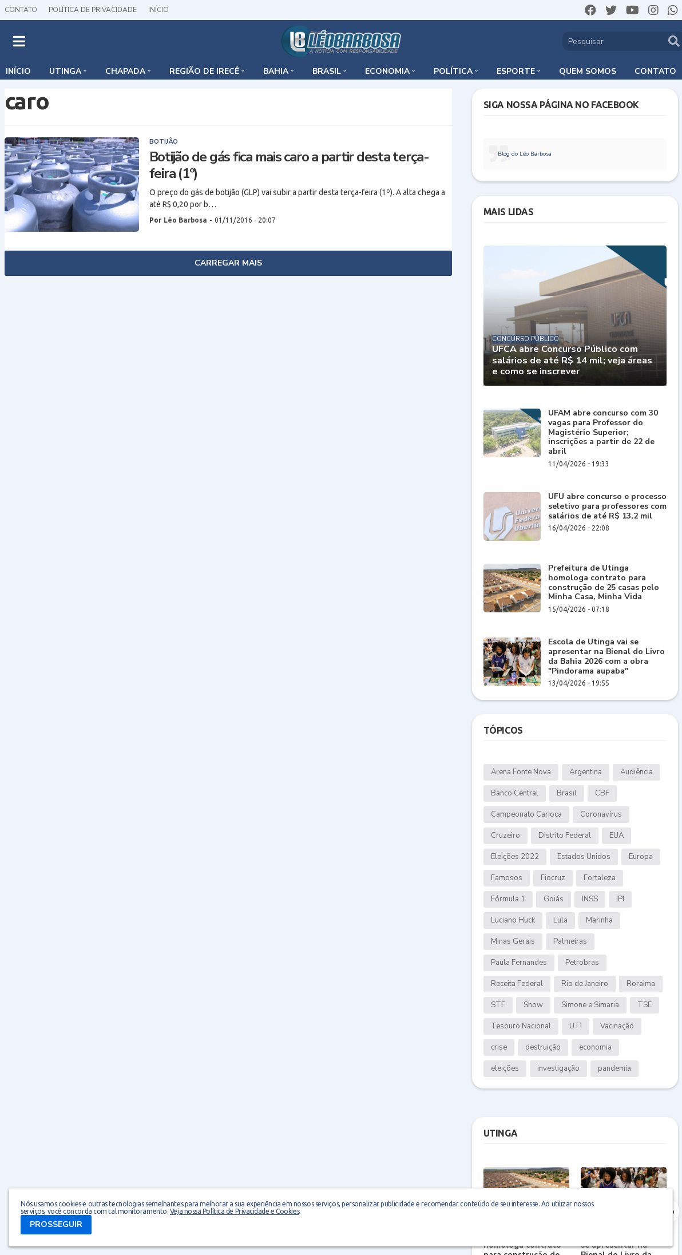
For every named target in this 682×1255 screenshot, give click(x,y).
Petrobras (582, 962)
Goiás (554, 899)
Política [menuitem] (453, 71)
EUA (616, 835)
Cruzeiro (505, 835)
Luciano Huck (513, 920)
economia (595, 1047)
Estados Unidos (583, 857)
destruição (543, 1047)
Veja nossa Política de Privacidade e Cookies (234, 1211)
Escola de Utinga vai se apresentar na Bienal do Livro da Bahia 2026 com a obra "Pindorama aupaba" (606, 657)
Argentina (585, 772)
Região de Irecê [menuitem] (204, 71)
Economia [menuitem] (387, 71)
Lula (560, 920)
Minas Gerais (513, 941)
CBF (602, 793)
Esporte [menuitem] (516, 71)
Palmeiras (570, 941)
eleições (505, 1068)
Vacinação (617, 1026)
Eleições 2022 (515, 857)
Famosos (506, 878)
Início (158, 9)
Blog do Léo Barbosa (525, 154)
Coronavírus (601, 814)
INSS (590, 899)
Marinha (599, 920)
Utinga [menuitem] (65, 71)
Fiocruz (553, 878)
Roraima (641, 984)
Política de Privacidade (93, 9)
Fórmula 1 (508, 899)
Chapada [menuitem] (125, 71)
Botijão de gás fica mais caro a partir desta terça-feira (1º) (289, 165)
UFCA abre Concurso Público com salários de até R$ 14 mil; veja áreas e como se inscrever (572, 360)
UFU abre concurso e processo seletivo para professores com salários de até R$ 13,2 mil (607, 506)
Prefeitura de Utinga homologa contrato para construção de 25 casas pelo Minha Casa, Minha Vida (603, 583)
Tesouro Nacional (521, 1026)
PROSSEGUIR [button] (56, 1224)
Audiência (636, 772)
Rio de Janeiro (584, 984)
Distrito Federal (564, 835)
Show (533, 1005)
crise (499, 1047)
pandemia (614, 1068)
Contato (21, 9)
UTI (575, 1026)
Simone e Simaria (590, 1005)
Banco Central (514, 793)
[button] (19, 41)
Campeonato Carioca (526, 814)
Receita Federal (517, 984)
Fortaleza (600, 878)
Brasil (567, 793)
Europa (641, 857)
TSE (644, 1005)
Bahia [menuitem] (275, 71)
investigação (558, 1068)
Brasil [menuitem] (326, 71)
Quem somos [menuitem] (587, 71)
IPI (620, 899)
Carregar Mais (228, 263)
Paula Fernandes (519, 962)
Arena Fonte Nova (521, 772)
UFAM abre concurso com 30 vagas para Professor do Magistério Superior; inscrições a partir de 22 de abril (603, 433)
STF (498, 1005)
